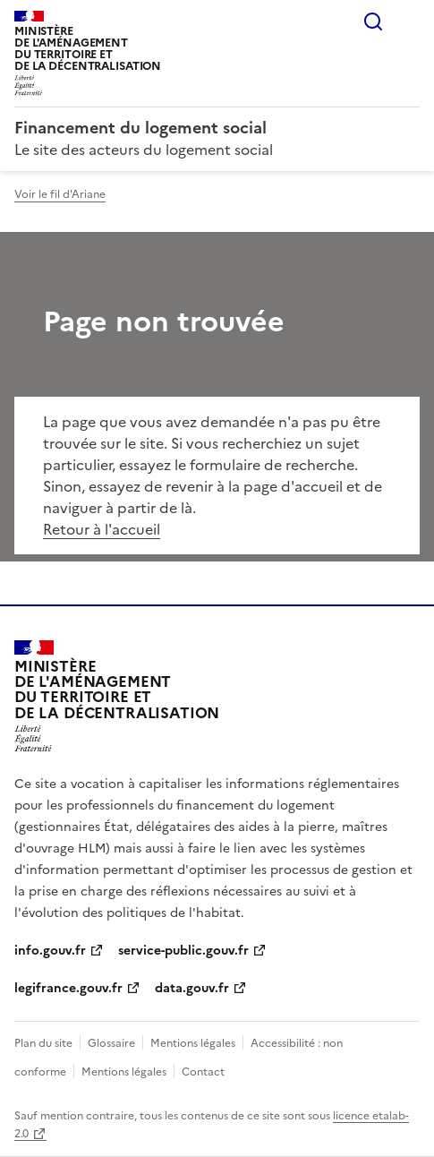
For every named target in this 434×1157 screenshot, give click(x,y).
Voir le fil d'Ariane (60, 194)
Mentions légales (192, 1043)
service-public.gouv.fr (183, 950)
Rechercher (373, 21)
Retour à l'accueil (101, 529)
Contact (203, 1072)
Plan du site (43, 1043)
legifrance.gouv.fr (68, 988)
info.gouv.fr (50, 950)
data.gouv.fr (192, 988)
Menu (409, 21)
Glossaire (111, 1043)
